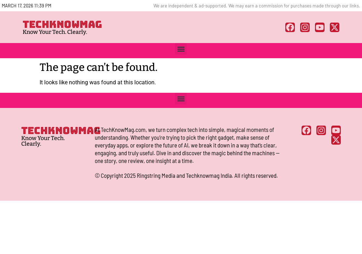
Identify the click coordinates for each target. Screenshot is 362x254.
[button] (181, 49)
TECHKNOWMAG (62, 24)
